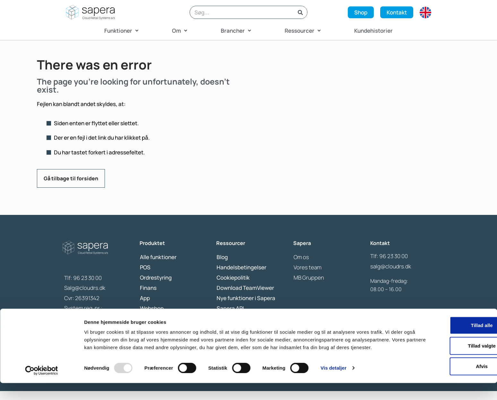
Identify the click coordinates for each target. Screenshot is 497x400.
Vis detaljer (334, 387)
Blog (222, 266)
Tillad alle (443, 336)
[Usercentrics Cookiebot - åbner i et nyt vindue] (41, 387)
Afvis (444, 377)
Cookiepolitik (233, 286)
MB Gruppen (309, 286)
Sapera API (230, 317)
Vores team (307, 276)
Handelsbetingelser (241, 276)
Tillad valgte (443, 357)
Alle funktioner (158, 266)
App (145, 307)
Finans (148, 296)
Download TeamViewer (245, 296)
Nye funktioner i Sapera (246, 307)
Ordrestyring (156, 286)
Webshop (152, 317)
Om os (301, 266)
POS (145, 276)
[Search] (300, 12)
